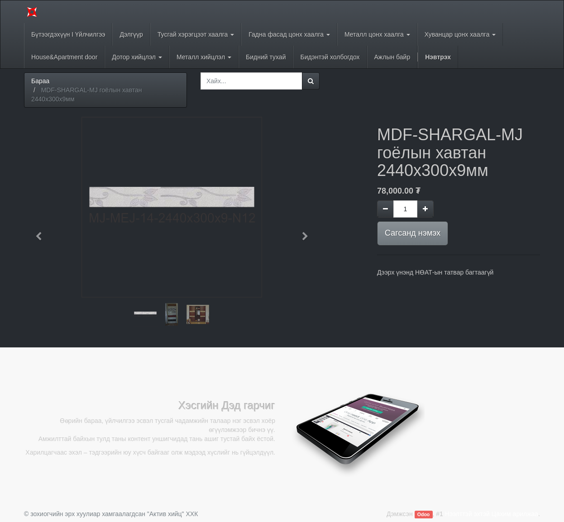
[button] (41, 232)
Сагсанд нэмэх (412, 232)
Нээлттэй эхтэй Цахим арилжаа (491, 513)
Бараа (40, 81)
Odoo (423, 514)
